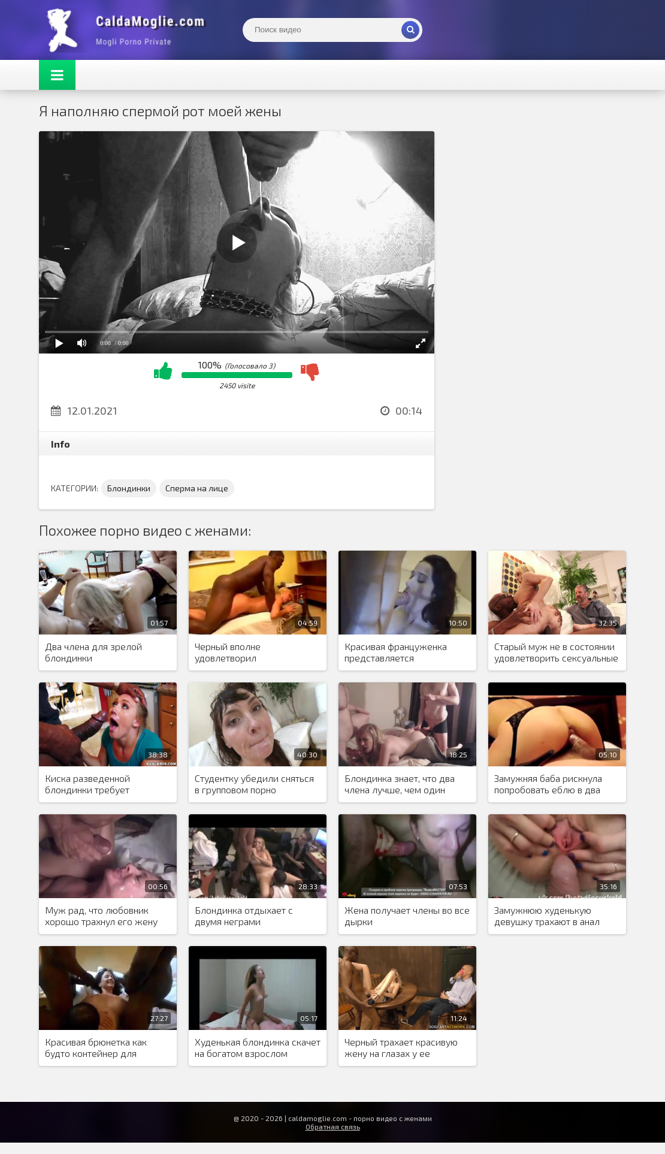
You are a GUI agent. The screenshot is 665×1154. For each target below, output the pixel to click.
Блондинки (128, 488)
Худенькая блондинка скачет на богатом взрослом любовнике (258, 1048)
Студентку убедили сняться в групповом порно (254, 783)
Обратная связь (333, 1126)
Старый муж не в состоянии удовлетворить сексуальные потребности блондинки (556, 652)
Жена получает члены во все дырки (407, 915)
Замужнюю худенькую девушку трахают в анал (547, 915)
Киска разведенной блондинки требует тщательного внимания (95, 784)
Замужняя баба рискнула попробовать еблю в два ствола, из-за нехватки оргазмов (548, 784)
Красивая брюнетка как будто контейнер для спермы (96, 1048)
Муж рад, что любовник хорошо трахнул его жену (101, 915)
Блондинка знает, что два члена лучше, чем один (399, 783)
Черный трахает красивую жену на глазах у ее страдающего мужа (401, 1048)
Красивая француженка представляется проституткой (395, 652)
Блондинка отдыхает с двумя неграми (244, 915)
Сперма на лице (196, 488)
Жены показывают (129, 30)
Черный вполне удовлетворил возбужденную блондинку (252, 652)
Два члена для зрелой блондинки (93, 652)
